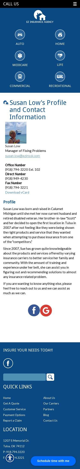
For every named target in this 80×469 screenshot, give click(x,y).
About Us (49, 398)
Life (60, 59)
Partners (48, 409)
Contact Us (50, 420)
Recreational (60, 80)
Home (60, 37)
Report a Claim (12, 420)
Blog (46, 415)
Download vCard (17, 192)
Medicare (20, 59)
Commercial (20, 80)
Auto (20, 37)
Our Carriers (51, 403)
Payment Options (14, 415)
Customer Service (14, 409)
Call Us (11, 3)
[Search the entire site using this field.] (24, 377)
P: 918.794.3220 (14, 452)
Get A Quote (11, 403)
